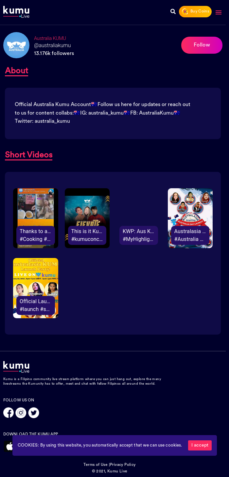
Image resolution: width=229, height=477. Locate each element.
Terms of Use (95, 465)
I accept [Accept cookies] (199, 445)
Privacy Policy (123, 465)
